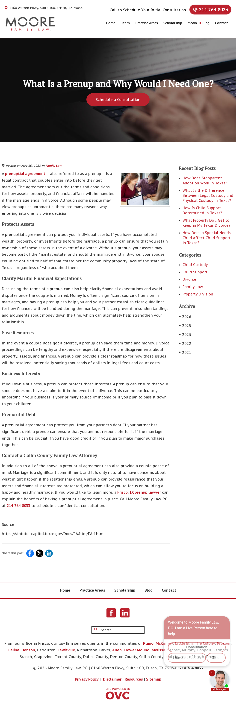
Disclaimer (112, 679)
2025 (185, 325)
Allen (117, 650)
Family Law (53, 166)
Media (192, 23)
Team (125, 23)
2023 (185, 334)
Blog (205, 23)
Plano (148, 643)
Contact (221, 23)
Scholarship (172, 23)
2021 (185, 352)
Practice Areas (146, 23)
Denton (28, 650)
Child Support (195, 272)
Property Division (198, 294)
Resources (134, 679)
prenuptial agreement (24, 173)
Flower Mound (137, 650)
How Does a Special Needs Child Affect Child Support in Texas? (207, 237)
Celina (13, 650)
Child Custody (195, 264)
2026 (185, 316)
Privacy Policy (87, 679)
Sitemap (153, 679)
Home (110, 23)
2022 (185, 343)
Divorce (189, 279)
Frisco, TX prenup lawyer (138, 492)
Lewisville (66, 650)
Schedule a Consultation (118, 99)
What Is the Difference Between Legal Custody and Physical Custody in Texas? (208, 195)
